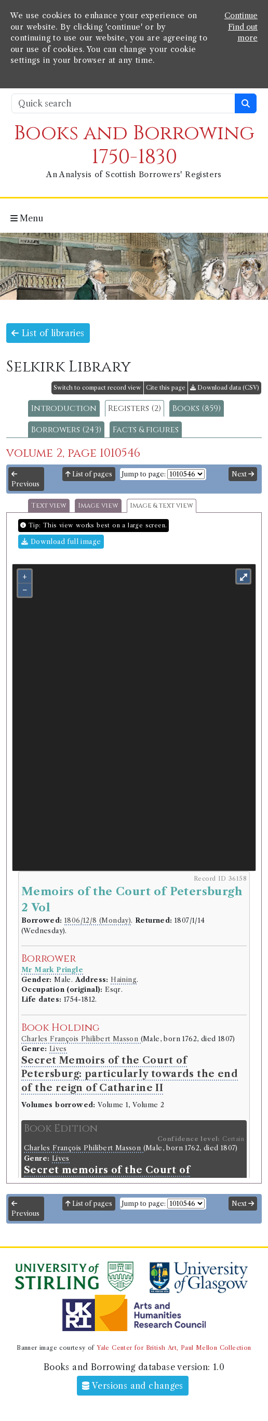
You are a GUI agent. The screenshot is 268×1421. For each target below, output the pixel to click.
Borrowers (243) (66, 429)
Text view (48, 505)
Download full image (61, 542)
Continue (241, 15)
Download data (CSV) (224, 387)
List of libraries (48, 333)
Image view (98, 505)
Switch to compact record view (97, 387)
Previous (25, 479)
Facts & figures (146, 429)
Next (243, 474)
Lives (58, 1049)
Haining (124, 980)
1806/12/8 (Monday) (97, 920)
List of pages (88, 474)
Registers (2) (134, 408)
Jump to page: (144, 474)
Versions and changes (132, 1385)
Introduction (64, 408)
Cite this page (165, 387)
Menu (26, 218)
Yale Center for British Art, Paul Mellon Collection (174, 1347)
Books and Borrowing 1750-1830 (134, 145)
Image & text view (161, 505)
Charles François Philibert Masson (81, 1039)
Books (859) (196, 408)
